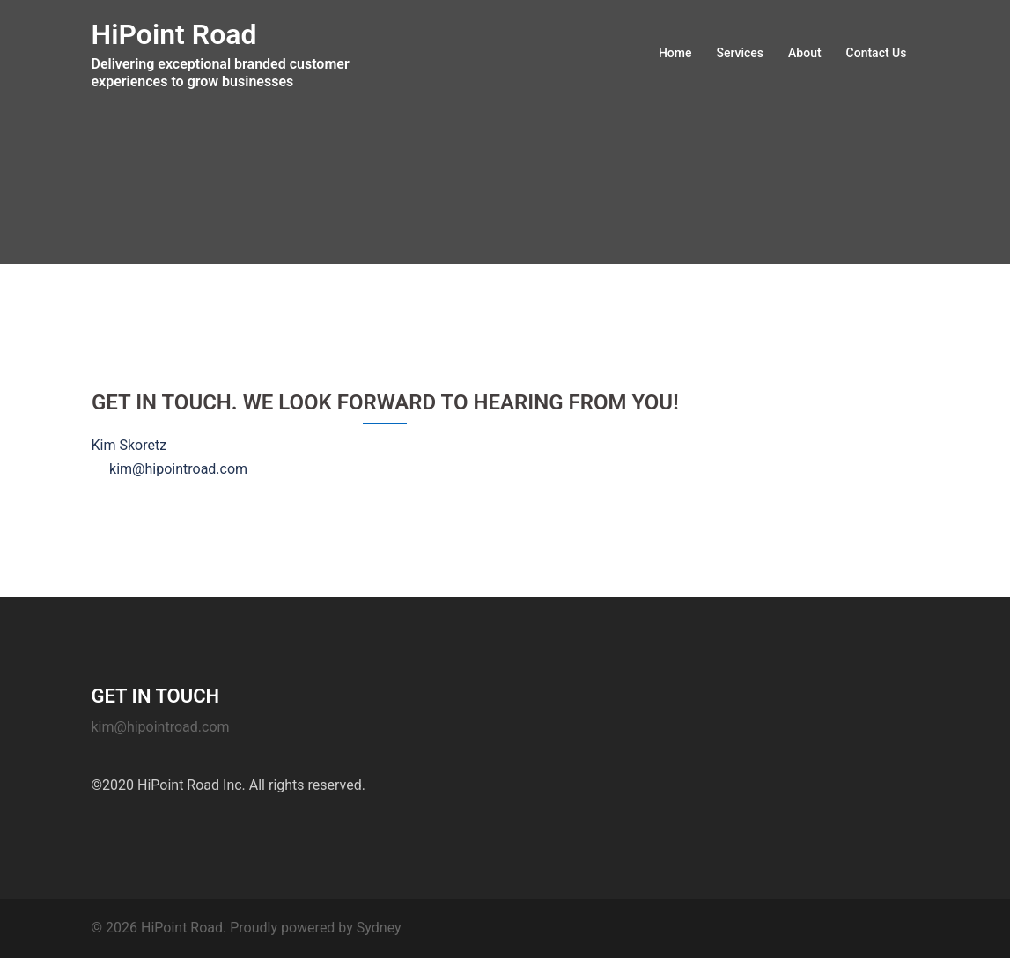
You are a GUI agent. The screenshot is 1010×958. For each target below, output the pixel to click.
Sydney (379, 927)
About (805, 53)
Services (739, 53)
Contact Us (876, 53)
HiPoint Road (174, 34)
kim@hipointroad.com (161, 726)
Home (675, 53)
